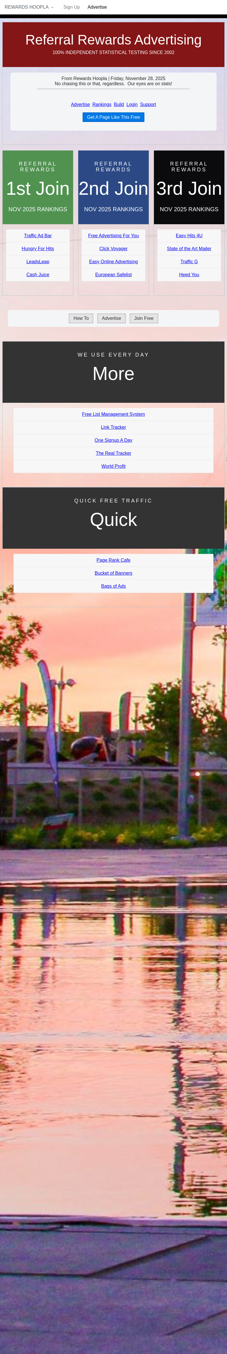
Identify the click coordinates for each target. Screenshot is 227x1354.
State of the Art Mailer (189, 248)
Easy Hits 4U (189, 235)
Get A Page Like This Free (113, 117)
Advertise (97, 7)
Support (148, 104)
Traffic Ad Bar (38, 235)
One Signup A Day (114, 440)
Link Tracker (113, 427)
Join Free (144, 318)
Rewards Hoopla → (29, 7)
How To (81, 318)
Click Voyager (113, 248)
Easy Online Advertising (113, 261)
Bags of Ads (113, 586)
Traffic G (189, 261)
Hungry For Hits (38, 248)
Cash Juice (37, 274)
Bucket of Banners (114, 573)
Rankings (101, 104)
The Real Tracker (113, 453)
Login (131, 104)
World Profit (113, 466)
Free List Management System (113, 414)
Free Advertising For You (113, 235)
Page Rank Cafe (113, 560)
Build (119, 104)
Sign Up (72, 7)
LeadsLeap (37, 261)
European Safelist (113, 274)
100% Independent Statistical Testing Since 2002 (113, 52)
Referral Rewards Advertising (113, 39)
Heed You (189, 274)
